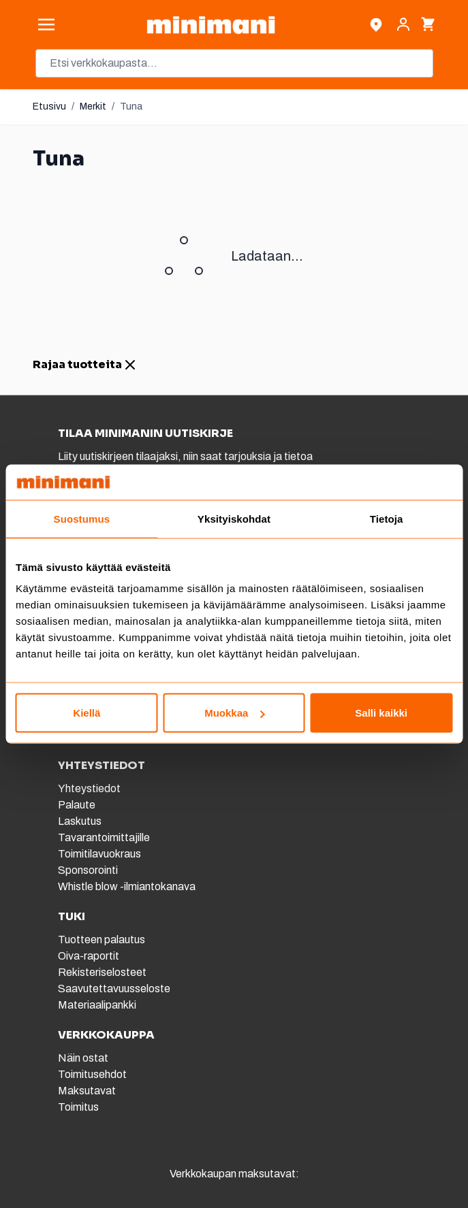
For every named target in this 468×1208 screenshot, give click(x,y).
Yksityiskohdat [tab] (234, 518)
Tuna (131, 106)
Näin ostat (83, 1058)
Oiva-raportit (88, 956)
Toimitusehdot (92, 1074)
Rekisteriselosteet (102, 972)
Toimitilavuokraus (99, 854)
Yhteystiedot (89, 788)
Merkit (93, 106)
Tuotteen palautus (102, 939)
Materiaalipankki (97, 1005)
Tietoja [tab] (386, 518)
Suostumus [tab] (82, 518)
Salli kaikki (381, 713)
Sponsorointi (88, 870)
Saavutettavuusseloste (114, 988)
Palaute (76, 805)
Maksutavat (87, 1090)
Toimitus (78, 1107)
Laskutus (80, 821)
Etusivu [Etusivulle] (49, 106)
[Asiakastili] (403, 24)
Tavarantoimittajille (104, 837)
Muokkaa (234, 713)
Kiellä (86, 713)
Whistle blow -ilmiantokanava (127, 886)
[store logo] (211, 25)
